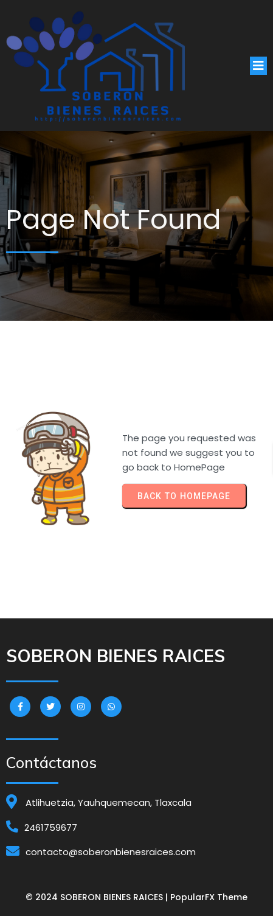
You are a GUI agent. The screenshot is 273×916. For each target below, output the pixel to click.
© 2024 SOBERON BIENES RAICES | (98, 897)
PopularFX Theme (208, 897)
